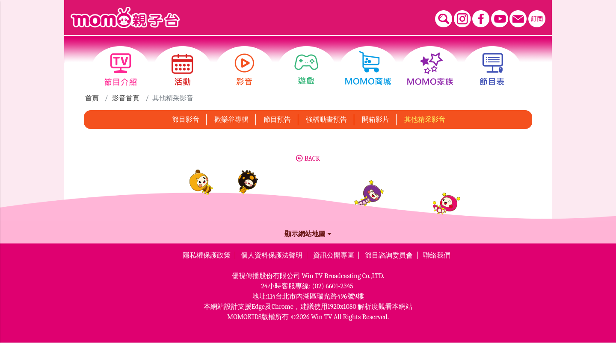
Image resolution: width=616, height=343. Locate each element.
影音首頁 (125, 98)
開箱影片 (375, 119)
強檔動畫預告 (326, 119)
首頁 (92, 98)
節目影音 (185, 119)
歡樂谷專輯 (231, 119)
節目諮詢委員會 (389, 255)
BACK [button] (308, 158)
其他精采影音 (424, 119)
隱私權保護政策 (207, 255)
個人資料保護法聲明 (271, 255)
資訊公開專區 (333, 255)
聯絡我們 (436, 255)
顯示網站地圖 (308, 234)
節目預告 (277, 119)
